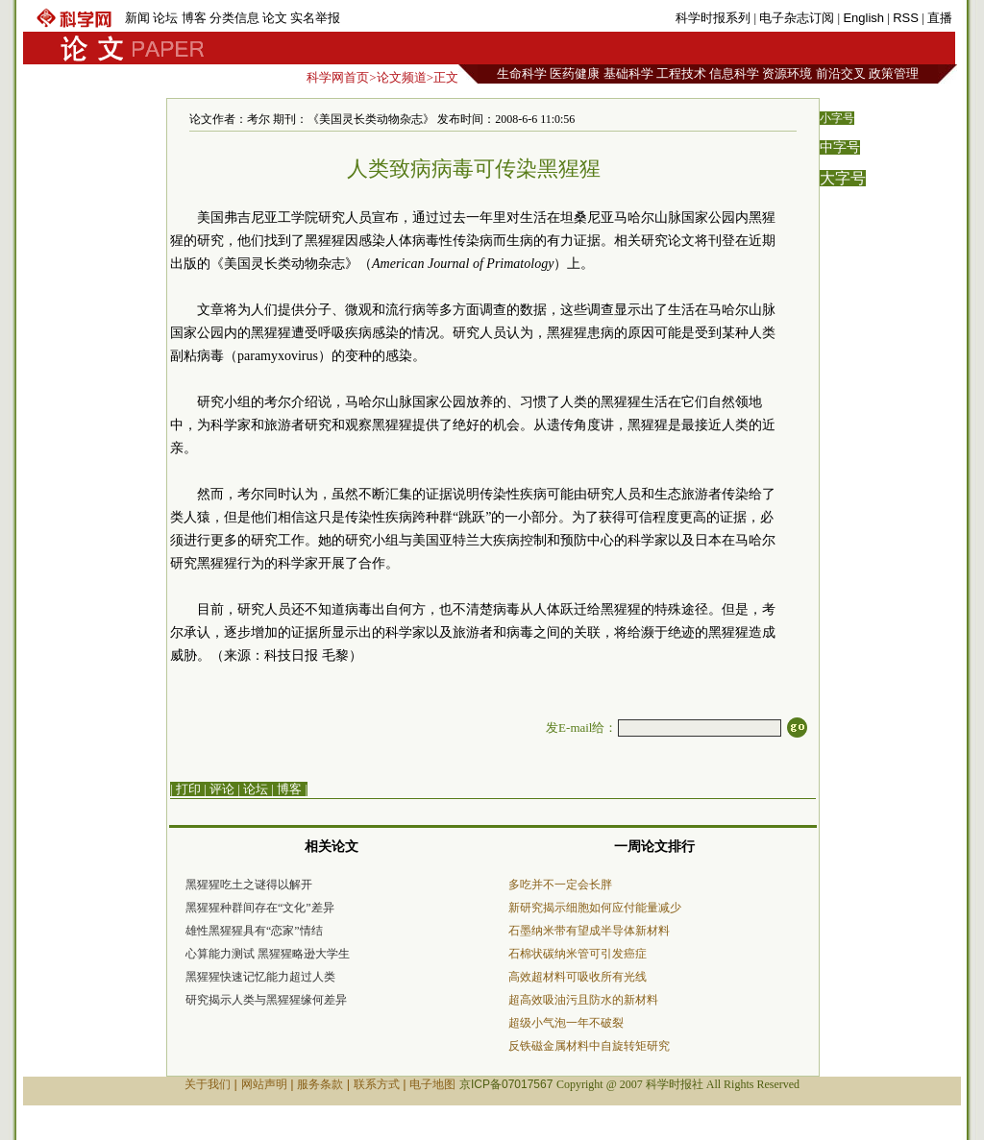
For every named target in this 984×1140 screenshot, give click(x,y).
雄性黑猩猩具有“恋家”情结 (254, 930)
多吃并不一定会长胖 (560, 884)
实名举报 (315, 18)
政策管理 (894, 73)
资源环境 (787, 73)
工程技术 (681, 73)
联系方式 (377, 1084)
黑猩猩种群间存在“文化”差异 (259, 907)
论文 (274, 18)
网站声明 (264, 1084)
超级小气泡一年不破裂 (566, 1023)
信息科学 (734, 73)
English (863, 18)
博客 (194, 18)
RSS (906, 18)
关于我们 (207, 1084)
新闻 (137, 18)
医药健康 (575, 73)
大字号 (843, 178)
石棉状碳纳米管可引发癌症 (577, 953)
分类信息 (234, 18)
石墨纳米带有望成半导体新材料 (589, 930)
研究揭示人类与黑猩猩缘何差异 (266, 1000)
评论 (221, 789)
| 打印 (185, 789)
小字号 (837, 118)
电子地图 (432, 1084)
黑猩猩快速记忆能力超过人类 (260, 976)
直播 (939, 18)
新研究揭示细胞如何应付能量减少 (594, 907)
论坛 (165, 18)
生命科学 (522, 73)
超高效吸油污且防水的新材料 (583, 1000)
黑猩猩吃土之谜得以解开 (248, 884)
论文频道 (402, 77)
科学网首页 (338, 77)
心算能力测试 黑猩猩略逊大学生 (267, 953)
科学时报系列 (713, 18)
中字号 (840, 147)
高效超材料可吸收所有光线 (577, 976)
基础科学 (628, 73)
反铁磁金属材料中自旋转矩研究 (589, 1046)
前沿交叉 (841, 73)
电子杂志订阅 (796, 18)
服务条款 (320, 1084)
